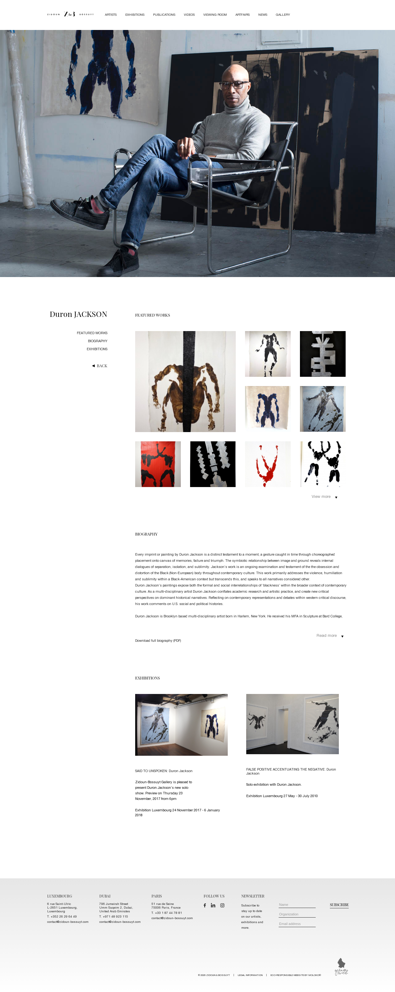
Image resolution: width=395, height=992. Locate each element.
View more (325, 497)
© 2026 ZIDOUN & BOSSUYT (259, 975)
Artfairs (242, 15)
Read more (330, 636)
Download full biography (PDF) (158, 641)
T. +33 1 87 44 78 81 (167, 913)
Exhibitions (134, 15)
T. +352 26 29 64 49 (62, 916)
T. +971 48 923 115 (113, 916)
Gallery (283, 15)
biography (97, 341)
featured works (92, 333)
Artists (111, 15)
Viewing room (215, 15)
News (262, 15)
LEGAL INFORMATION (250, 975)
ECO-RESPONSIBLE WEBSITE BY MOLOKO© (296, 975)
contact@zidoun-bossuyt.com (68, 922)
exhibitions (97, 349)
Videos (189, 15)
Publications (164, 15)
